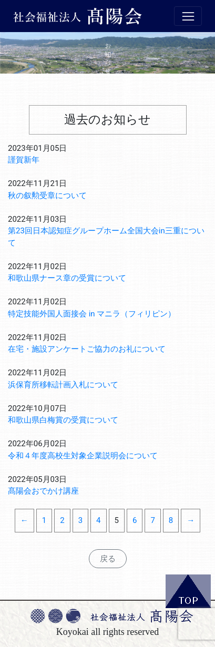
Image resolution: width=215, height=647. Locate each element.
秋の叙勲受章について (47, 195)
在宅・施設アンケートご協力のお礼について (87, 349)
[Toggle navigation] (188, 16)
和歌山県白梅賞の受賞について (63, 420)
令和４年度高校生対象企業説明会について (83, 455)
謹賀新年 (23, 160)
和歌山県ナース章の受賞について (67, 278)
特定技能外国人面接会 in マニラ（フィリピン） (92, 314)
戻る (108, 558)
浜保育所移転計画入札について (63, 384)
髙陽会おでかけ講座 (43, 491)
